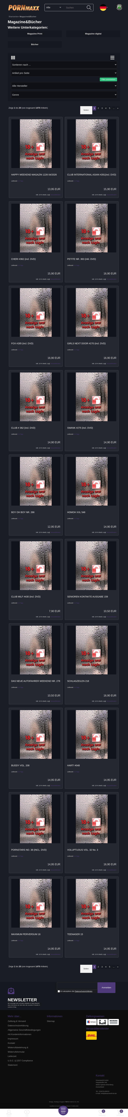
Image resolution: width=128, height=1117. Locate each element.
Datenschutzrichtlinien (83, 991)
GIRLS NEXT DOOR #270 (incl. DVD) (86, 343)
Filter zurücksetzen (108, 79)
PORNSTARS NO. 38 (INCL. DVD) (29, 850)
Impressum (13, 1038)
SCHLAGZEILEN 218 (78, 681)
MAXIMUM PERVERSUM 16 (25, 934)
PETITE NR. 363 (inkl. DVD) (81, 259)
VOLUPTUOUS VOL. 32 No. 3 (82, 850)
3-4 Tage (20, 181)
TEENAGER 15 (75, 934)
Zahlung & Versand (17, 1021)
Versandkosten (55, 195)
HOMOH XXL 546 (76, 512)
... (114, 108)
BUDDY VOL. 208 (20, 765)
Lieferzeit (12, 1056)
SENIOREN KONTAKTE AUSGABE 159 (87, 596)
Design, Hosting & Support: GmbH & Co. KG (64, 1102)
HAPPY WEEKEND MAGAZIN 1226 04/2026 (34, 174)
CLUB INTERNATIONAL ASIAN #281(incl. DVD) (91, 174)
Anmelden (106, 988)
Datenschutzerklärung (18, 1025)
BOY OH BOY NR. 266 (23, 512)
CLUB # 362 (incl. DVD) (23, 428)
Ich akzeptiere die (75, 991)
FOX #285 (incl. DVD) (22, 343)
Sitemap (51, 1021)
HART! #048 (73, 765)
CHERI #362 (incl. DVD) (23, 259)
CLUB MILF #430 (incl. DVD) (26, 596)
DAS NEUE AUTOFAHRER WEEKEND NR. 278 (35, 681)
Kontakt (11, 1043)
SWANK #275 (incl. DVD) (80, 428)
